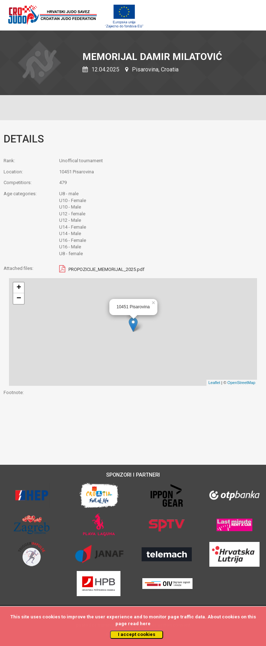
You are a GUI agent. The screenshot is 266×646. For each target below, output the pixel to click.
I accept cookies (136, 634)
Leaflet (214, 382)
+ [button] (18, 287)
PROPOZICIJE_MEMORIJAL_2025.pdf (106, 269)
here (145, 623)
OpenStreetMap (241, 382)
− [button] (18, 298)
